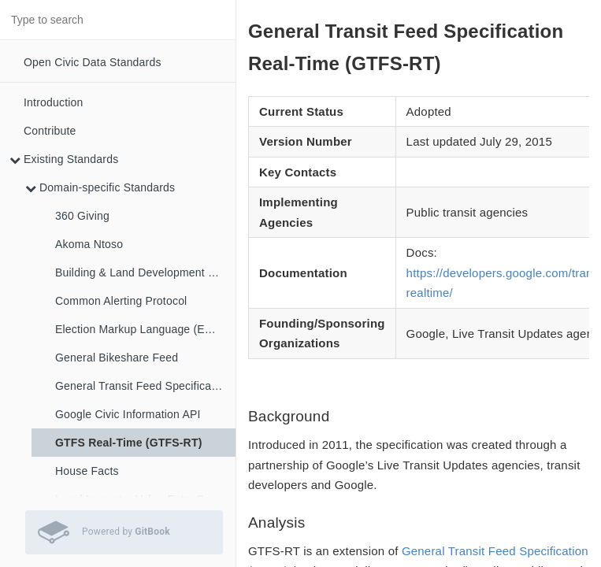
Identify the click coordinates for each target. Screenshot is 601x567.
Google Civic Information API (128, 414)
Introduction (53, 102)
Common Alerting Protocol (121, 301)
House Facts (87, 471)
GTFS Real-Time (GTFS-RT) (128, 442)
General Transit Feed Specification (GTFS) (145, 386)
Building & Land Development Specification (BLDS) (145, 272)
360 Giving (82, 215)
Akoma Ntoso (89, 244)
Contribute (50, 130)
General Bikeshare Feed (116, 357)
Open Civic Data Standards (92, 62)
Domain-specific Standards (100, 187)
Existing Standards (63, 159)
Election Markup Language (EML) (139, 329)
